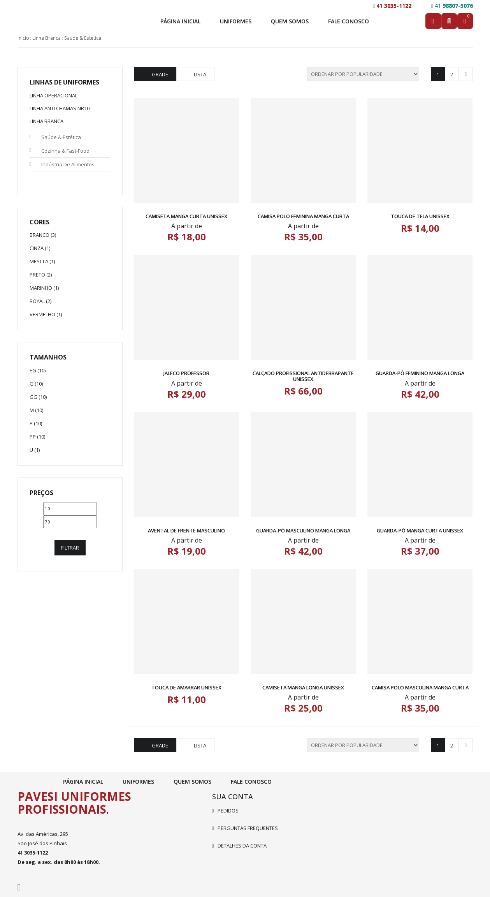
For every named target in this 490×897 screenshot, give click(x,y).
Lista (200, 74)
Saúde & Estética (61, 137)
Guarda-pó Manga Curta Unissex (420, 530)
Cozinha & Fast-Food (65, 150)
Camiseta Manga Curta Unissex (186, 216)
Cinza (37, 248)
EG (33, 370)
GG (33, 396)
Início (23, 38)
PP (33, 436)
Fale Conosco (348, 21)
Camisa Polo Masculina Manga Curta (420, 687)
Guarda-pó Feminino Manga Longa (420, 373)
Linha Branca (46, 38)
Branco (39, 234)
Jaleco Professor (186, 373)
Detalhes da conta (242, 845)
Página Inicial (180, 21)
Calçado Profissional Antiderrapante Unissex (303, 376)
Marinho (41, 287)
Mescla (39, 261)
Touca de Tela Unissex (420, 216)
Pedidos (228, 810)
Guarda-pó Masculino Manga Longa (303, 530)
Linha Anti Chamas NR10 (60, 108)
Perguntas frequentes (248, 828)
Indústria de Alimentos (68, 164)
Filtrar (70, 547)
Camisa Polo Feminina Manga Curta (303, 216)
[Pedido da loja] (363, 74)
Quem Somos (290, 21)
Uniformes (235, 21)
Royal (37, 301)
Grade (160, 74)
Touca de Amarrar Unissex (186, 687)
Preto (37, 274)
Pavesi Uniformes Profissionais (74, 802)
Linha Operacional (53, 95)
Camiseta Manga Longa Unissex (303, 687)
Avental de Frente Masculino (186, 530)
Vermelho (42, 314)
